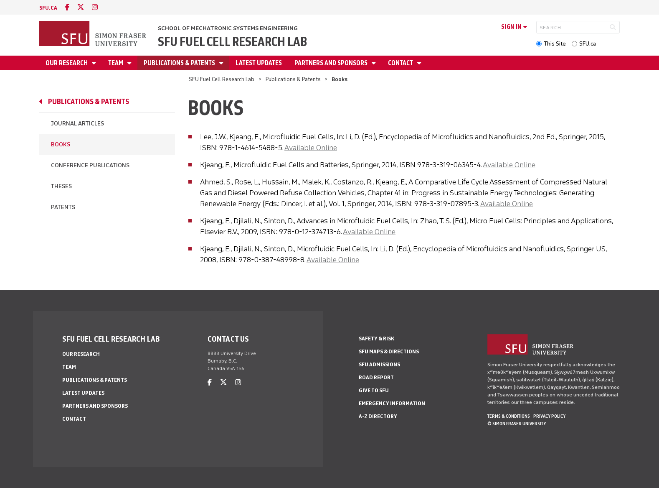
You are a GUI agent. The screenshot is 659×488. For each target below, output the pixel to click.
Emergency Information (392, 403)
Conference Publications (90, 165)
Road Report (376, 377)
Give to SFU (374, 390)
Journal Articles (77, 123)
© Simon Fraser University (516, 424)
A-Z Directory (378, 416)
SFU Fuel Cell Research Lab (232, 41)
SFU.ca (587, 43)
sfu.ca (48, 7)
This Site (555, 43)
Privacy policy (549, 416)
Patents (63, 207)
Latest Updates (259, 63)
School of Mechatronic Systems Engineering (228, 28)
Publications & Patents (180, 63)
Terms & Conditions (508, 416)
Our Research (67, 63)
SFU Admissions (379, 364)
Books (60, 144)
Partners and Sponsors (331, 63)
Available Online (310, 147)
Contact (401, 63)
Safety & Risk (376, 338)
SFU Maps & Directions (389, 351)
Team (116, 63)
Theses (61, 186)
